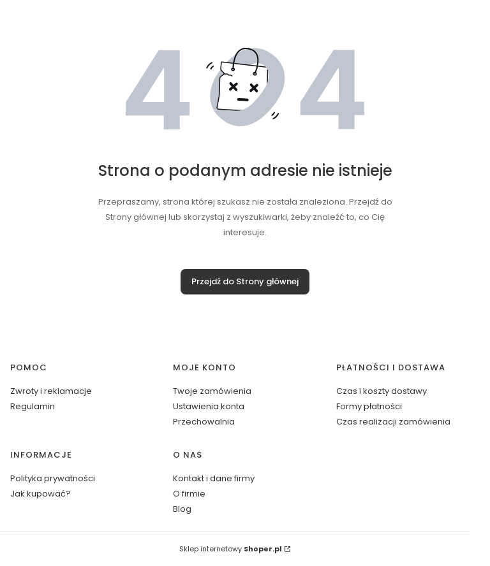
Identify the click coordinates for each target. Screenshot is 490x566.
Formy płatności (369, 406)
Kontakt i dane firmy (214, 478)
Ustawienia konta (208, 406)
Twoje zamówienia (212, 391)
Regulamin (32, 406)
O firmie (189, 494)
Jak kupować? (40, 494)
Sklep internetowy (230, 549)
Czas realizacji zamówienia (393, 422)
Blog (182, 509)
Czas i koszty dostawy (381, 391)
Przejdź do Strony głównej (245, 281)
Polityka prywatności (52, 478)
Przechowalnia (204, 422)
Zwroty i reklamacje (51, 391)
